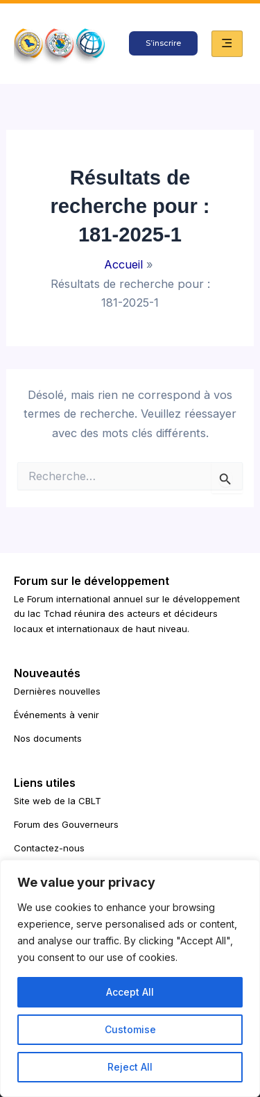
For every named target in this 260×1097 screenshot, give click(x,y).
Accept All (130, 992)
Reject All (130, 1067)
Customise (130, 1029)
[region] (130, 978)
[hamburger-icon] (227, 44)
